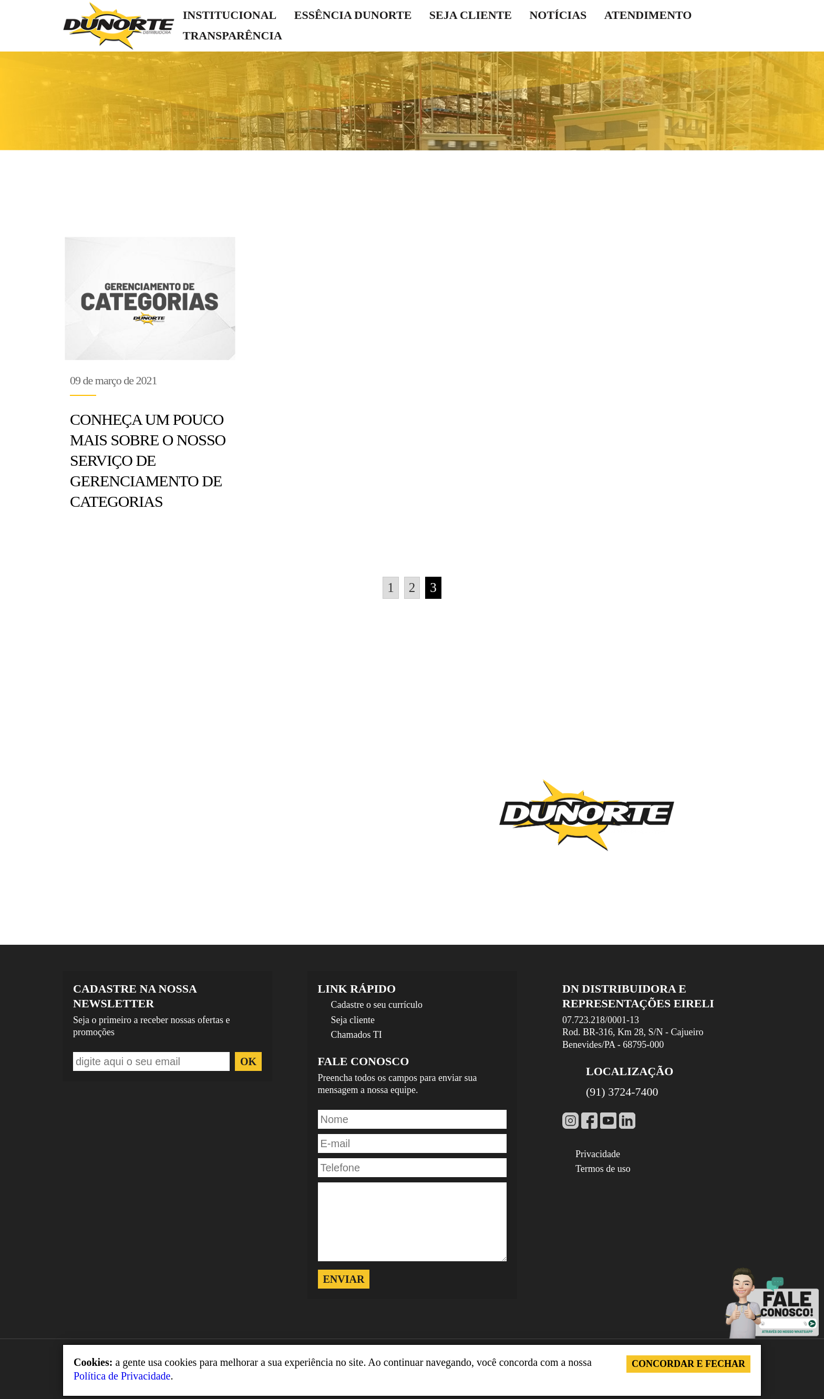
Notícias (557, 15)
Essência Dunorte (353, 15)
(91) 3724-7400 (622, 1091)
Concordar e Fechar (688, 1364)
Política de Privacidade (122, 1376)
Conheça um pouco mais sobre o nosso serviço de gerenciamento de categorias (147, 460)
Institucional (230, 15)
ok (248, 1061)
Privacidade (597, 1154)
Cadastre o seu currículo (377, 1004)
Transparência (232, 35)
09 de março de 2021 (113, 380)
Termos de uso (603, 1168)
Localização (629, 1071)
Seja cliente (470, 15)
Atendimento (648, 15)
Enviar (344, 1279)
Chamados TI (356, 1034)
